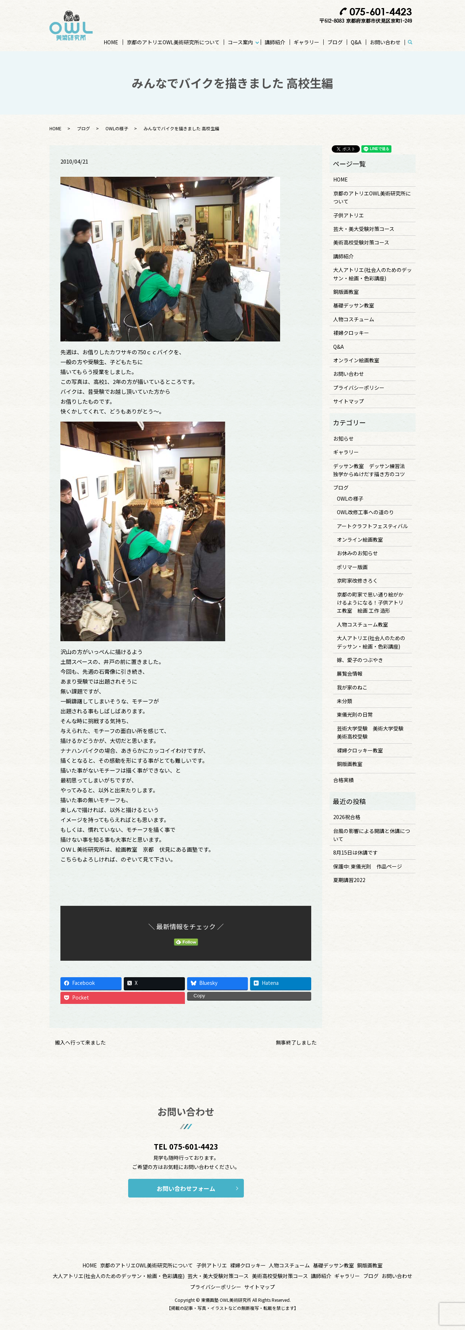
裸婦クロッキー (351, 332)
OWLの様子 (116, 128)
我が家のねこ (352, 687)
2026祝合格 (346, 817)
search (414, 42)
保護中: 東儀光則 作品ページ (367, 866)
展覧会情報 (349, 673)
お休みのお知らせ (357, 553)
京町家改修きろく (357, 580)
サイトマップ (348, 401)
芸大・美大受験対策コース (363, 228)
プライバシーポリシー (358, 387)
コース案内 (240, 42)
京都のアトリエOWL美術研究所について (173, 42)
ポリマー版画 (352, 567)
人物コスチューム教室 (362, 624)
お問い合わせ (385, 42)
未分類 (344, 701)
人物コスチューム (353, 319)
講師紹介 (275, 42)
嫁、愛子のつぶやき (360, 660)
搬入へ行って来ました (80, 1042)
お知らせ (343, 438)
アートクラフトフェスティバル (372, 526)
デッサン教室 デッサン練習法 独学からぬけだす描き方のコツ (371, 470)
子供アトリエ (348, 215)
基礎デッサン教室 (353, 305)
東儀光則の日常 (355, 714)
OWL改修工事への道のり (365, 512)
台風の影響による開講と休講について (371, 835)
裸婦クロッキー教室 (360, 750)
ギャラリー (306, 42)
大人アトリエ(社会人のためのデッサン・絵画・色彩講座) (372, 273)
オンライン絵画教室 (356, 360)
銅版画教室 (346, 291)
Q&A (356, 42)
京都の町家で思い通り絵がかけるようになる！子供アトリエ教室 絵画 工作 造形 (370, 602)
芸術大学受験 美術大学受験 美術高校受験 (373, 732)
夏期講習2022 (349, 879)
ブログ (335, 42)
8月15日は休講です (355, 852)
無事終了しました (296, 1042)
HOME (111, 42)
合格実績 (343, 780)
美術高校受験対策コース (361, 242)
